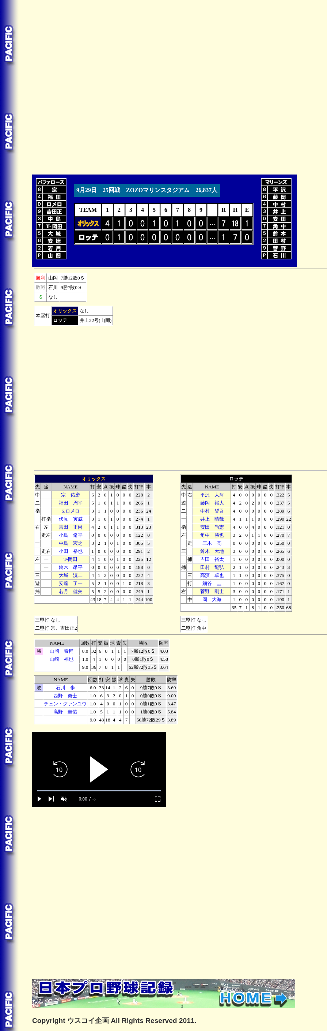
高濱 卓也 (212, 575)
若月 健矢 (71, 591)
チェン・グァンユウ (65, 703)
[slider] (99, 790)
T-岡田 (70, 559)
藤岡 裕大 (212, 503)
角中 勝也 (212, 535)
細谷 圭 (211, 583)
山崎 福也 (61, 659)
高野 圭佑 (65, 712)
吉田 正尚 (71, 527)
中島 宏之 (71, 543)
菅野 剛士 (212, 591)
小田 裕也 (71, 551)
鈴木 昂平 (71, 567)
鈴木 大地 (212, 551)
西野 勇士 (65, 695)
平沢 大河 (212, 495)
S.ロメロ (70, 511)
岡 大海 (211, 599)
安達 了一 (71, 583)
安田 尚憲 (212, 527)
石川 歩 (65, 687)
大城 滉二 (71, 575)
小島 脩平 (71, 535)
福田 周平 (71, 503)
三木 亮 (211, 543)
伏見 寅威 (71, 519)
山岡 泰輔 (61, 651)
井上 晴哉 (212, 519)
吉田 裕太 (212, 559)
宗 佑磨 (70, 495)
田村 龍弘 (212, 567)
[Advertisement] (83, 86)
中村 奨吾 (212, 511)
